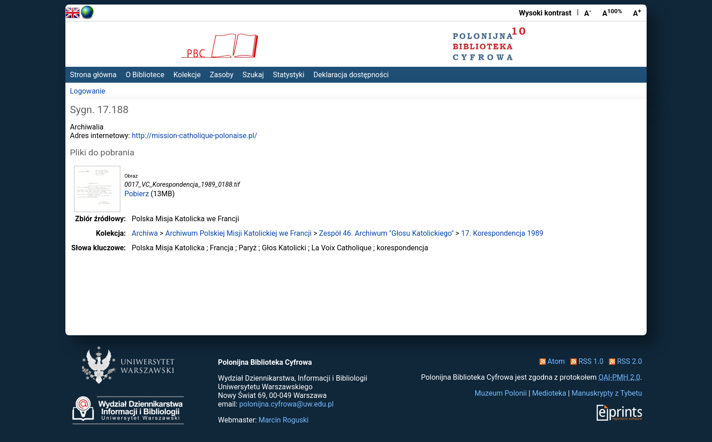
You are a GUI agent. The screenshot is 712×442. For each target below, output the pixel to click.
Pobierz (136, 193)
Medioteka (549, 393)
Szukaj (253, 74)
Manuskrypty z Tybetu (607, 393)
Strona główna (93, 74)
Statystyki (288, 74)
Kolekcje (187, 74)
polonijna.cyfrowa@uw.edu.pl (286, 404)
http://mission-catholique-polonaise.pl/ (194, 135)
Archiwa (145, 233)
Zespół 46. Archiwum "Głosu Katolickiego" (386, 233)
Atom (550, 361)
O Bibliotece (145, 74)
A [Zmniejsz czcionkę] (587, 13)
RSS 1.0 (585, 361)
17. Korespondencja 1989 (502, 233)
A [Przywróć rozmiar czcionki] (612, 13)
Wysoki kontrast (545, 13)
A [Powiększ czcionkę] (637, 13)
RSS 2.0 (623, 361)
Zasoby (221, 74)
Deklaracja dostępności (351, 74)
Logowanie (87, 91)
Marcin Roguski (283, 420)
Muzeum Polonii (501, 393)
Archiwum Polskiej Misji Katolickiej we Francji (238, 233)
